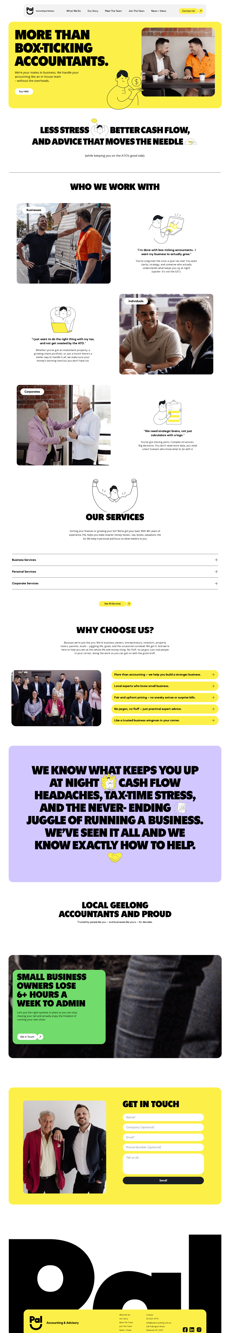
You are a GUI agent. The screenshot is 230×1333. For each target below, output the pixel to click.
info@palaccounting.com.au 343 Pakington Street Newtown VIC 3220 (159, 1326)
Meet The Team (113, 11)
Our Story (93, 11)
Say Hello (24, 91)
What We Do (124, 1315)
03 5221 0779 (152, 1318)
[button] (73, 11)
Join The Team (136, 11)
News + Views (158, 11)
